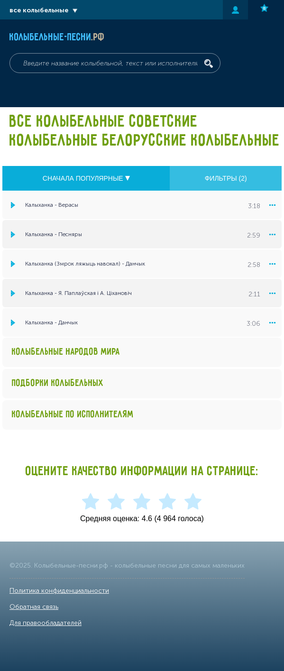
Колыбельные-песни (57, 37)
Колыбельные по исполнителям (73, 414)
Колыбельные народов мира (66, 352)
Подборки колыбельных (58, 383)
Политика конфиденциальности (59, 591)
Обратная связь (33, 607)
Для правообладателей (45, 623)
